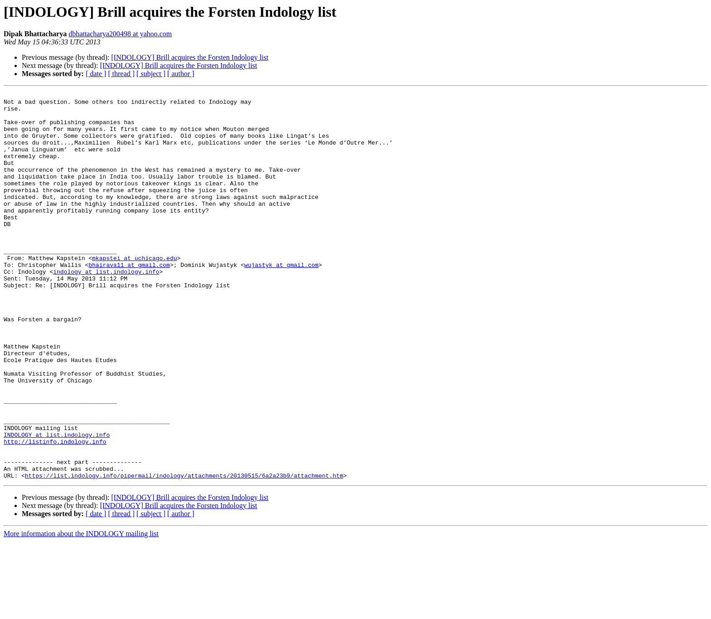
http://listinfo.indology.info (55, 512)
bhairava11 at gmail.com (129, 300)
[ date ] (96, 73)
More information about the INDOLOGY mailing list (81, 611)
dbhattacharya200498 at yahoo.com (120, 34)
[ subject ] (151, 73)
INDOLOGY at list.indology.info (57, 504)
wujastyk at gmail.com (281, 300)
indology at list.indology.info (106, 308)
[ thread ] (121, 73)
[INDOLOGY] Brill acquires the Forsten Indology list (189, 57)
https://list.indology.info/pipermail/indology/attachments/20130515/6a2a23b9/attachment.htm (184, 553)
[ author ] (181, 73)
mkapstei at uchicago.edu (134, 292)
